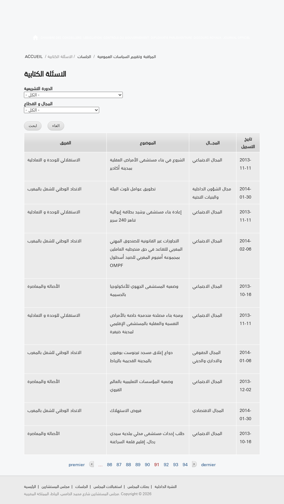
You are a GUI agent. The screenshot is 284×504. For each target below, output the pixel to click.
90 (147, 464)
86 (109, 464)
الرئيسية (35, 38)
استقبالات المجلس (108, 486)
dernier (208, 464)
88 (128, 464)
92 (166, 464)
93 (175, 464)
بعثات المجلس (138, 486)
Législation (92, 37)
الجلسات (84, 56)
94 (185, 464)
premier (77, 464)
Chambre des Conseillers (61, 37)
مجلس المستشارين (56, 486)
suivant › (194, 464)
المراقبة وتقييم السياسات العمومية (126, 56)
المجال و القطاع (38, 103)
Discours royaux (207, 37)
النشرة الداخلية (166, 486)
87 (119, 464)
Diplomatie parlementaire (171, 37)
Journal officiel (236, 37)
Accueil (34, 56)
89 (137, 464)
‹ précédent (91, 464)
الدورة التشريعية (38, 88)
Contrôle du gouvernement (126, 37)
